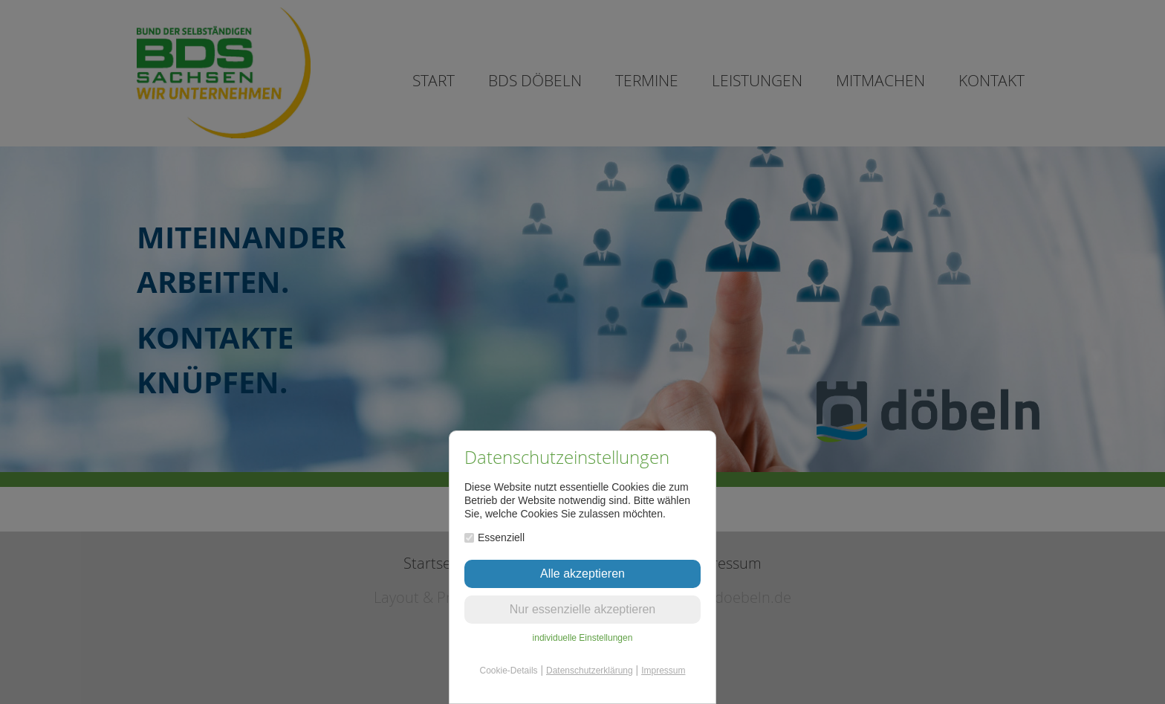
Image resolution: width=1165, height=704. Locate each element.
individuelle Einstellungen (583, 638)
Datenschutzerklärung (589, 670)
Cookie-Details (509, 670)
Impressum (663, 670)
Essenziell (494, 537)
